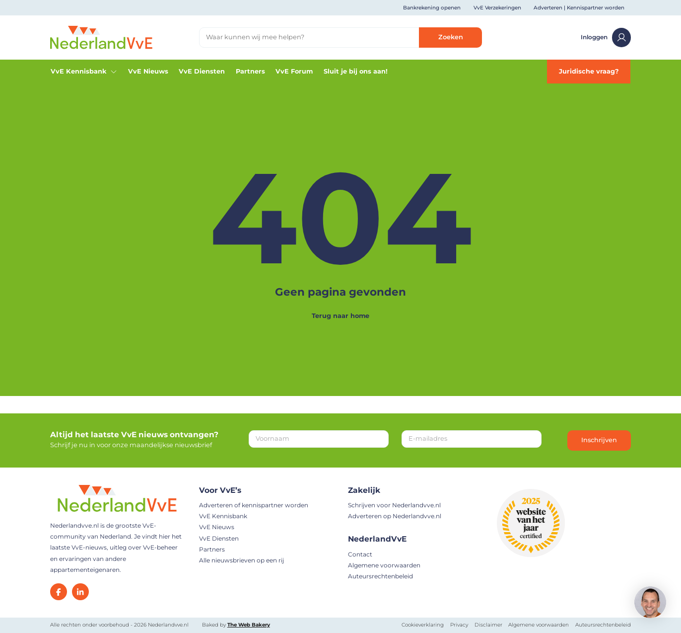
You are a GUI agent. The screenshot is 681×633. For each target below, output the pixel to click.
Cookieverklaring (423, 625)
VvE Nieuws (148, 71)
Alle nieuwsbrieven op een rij (241, 560)
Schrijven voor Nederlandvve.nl (394, 505)
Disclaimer (488, 625)
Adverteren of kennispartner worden (253, 505)
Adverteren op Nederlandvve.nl (394, 516)
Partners (250, 71)
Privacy (459, 625)
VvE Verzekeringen (497, 7)
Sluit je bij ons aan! (356, 71)
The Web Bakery (248, 625)
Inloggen (606, 37)
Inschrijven (599, 440)
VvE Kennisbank (84, 72)
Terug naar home (340, 315)
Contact (360, 554)
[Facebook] (58, 591)
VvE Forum (294, 71)
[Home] (101, 37)
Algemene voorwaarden (384, 565)
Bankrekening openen (432, 7)
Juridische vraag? (589, 71)
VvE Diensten (202, 71)
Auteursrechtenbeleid (380, 576)
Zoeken (450, 37)
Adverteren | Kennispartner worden (579, 7)
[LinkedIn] (80, 591)
